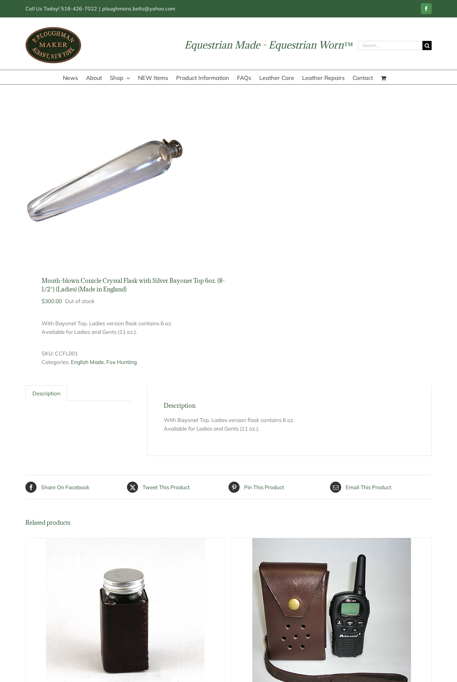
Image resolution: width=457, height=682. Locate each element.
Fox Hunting (121, 362)
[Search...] (390, 45)
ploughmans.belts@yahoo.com (138, 8)
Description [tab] (46, 393)
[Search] (427, 45)
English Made (87, 362)
